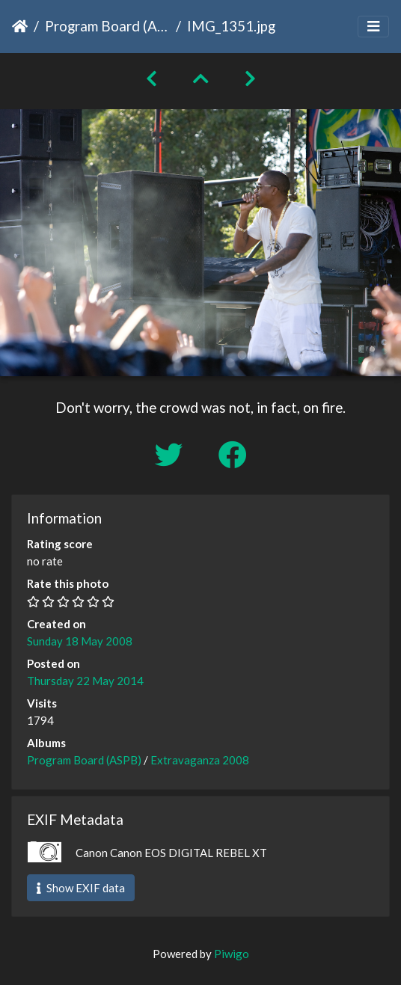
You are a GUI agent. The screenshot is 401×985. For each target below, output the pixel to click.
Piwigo (231, 953)
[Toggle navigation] (373, 26)
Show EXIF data (81, 888)
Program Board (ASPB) (107, 25)
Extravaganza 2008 (199, 760)
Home (20, 26)
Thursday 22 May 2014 (85, 680)
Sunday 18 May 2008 (79, 641)
